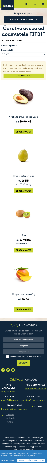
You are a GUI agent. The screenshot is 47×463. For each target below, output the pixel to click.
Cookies (38, 406)
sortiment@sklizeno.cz (35, 389)
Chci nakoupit (24, 76)
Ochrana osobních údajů (10, 418)
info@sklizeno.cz (8, 392)
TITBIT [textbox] (5, 54)
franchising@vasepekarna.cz (14, 409)
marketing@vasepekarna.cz (33, 400)
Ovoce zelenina (11, 40)
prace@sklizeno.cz (9, 400)
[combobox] (23, 54)
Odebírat (23, 363)
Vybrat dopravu (25, 13)
